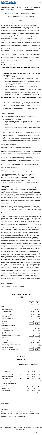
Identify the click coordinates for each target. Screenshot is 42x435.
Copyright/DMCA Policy (37, 427)
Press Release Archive (8, 427)
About (1, 427)
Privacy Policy (19, 429)
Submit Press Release (18, 427)
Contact (24, 429)
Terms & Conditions (27, 427)
